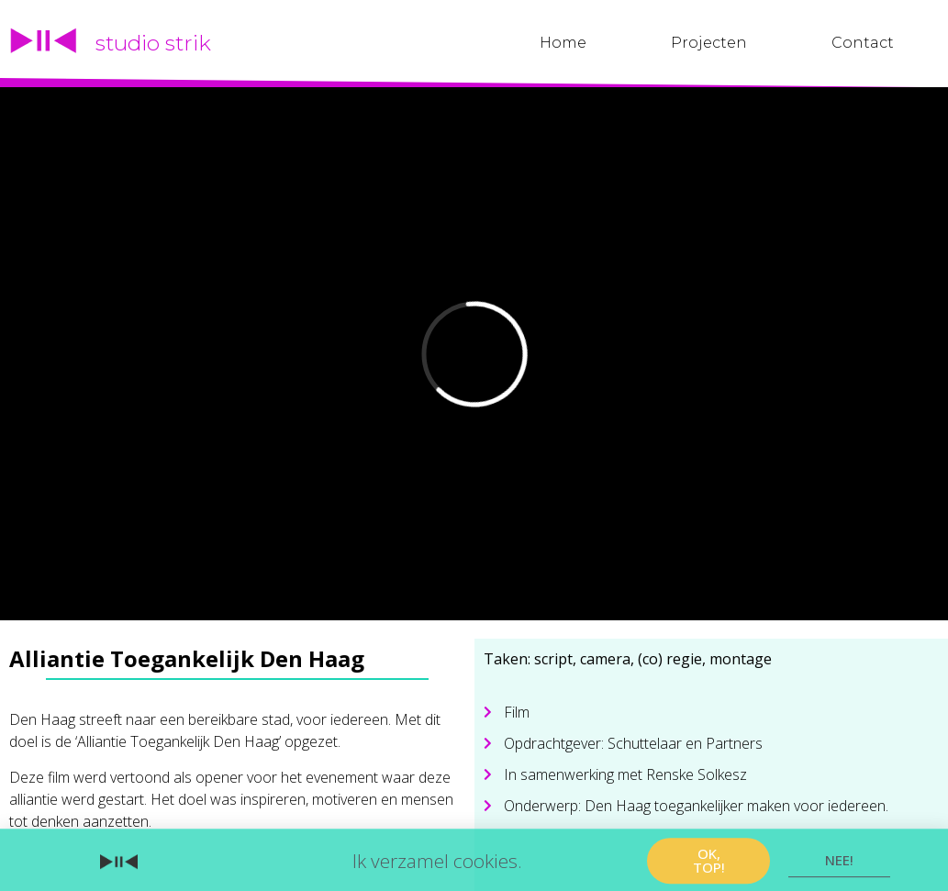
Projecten (709, 42)
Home (563, 42)
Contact (862, 42)
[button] (708, 865)
